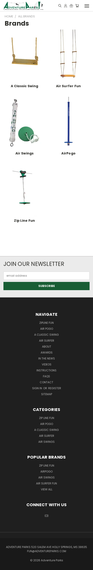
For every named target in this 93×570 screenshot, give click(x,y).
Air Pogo (46, 329)
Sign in (37, 388)
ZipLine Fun (46, 323)
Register (54, 388)
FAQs (46, 376)
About (46, 346)
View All (46, 489)
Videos (46, 364)
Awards (47, 352)
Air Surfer (46, 341)
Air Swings (24, 153)
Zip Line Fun (24, 220)
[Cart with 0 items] (77, 6)
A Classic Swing (24, 86)
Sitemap (46, 394)
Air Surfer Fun (68, 86)
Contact (46, 382)
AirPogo (68, 153)
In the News (46, 358)
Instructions (46, 370)
